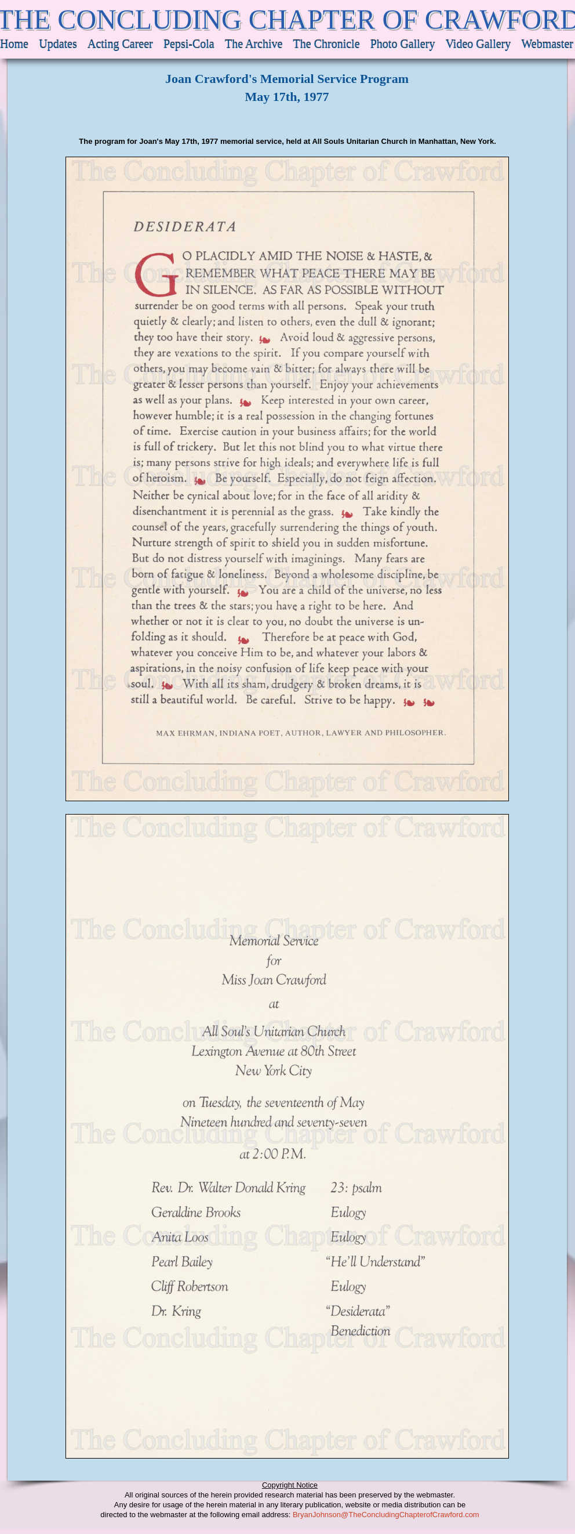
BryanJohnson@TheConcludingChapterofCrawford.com (386, 1514)
